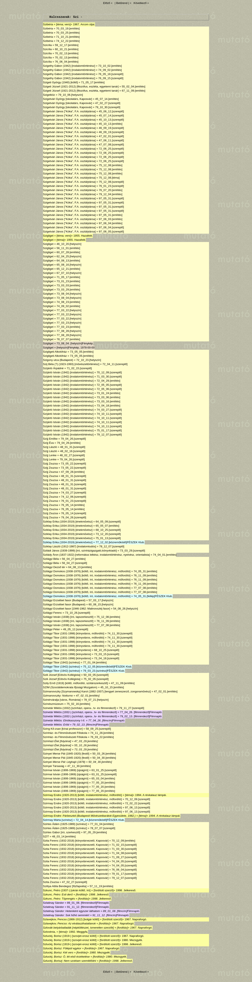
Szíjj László (50, 447)
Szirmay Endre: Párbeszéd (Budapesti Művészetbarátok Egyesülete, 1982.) (89, 815)
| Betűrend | (122, 3)
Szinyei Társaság (53, 766)
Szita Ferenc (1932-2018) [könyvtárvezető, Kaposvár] (76, 840)
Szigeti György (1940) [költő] (60, 82)
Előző (107, 3)
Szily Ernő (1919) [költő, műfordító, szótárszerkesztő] (75, 683)
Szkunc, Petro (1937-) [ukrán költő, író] (67, 890)
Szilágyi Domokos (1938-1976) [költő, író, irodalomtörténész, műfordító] (87, 571)
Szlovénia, (49, 931)
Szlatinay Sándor (53, 902)
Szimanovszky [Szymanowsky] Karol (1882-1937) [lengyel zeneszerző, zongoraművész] (97, 691)
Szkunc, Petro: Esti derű (58, 894)
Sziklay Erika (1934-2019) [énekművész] (68, 521)
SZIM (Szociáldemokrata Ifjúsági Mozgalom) (70, 687)
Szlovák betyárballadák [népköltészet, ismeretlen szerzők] (78, 927)
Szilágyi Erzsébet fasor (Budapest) (64, 600)
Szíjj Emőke (50, 438)
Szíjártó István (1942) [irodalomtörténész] (68, 372)
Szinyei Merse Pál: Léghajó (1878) (64, 761)
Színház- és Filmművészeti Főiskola (65, 732)
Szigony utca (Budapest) (58, 360)
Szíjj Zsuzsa (50, 471)
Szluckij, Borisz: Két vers (58, 952)
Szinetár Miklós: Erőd (56, 724)
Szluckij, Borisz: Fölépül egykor (62, 948)
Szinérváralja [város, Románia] (62, 699)
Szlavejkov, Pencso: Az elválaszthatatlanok (69, 923)
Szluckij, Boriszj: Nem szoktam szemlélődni (69, 960)
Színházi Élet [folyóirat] (57, 741)
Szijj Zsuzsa (50, 463)
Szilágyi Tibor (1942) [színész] (61, 662)
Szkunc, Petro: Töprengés (59, 898)
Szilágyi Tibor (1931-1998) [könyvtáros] (67, 650)
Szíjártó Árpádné (53, 368)
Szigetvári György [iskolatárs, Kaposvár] (67, 98)
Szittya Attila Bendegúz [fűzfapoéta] (65, 886)
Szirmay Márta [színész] (57, 819)
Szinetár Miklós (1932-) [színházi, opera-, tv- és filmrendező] (80, 712)
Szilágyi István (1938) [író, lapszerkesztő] (68, 616)
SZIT (46, 836)
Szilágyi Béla (51, 558)
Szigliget (48, 235)
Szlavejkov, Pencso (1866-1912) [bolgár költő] (71, 919)
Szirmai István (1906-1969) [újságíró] (65, 770)
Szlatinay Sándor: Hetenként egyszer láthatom (71, 911)
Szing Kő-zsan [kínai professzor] (63, 728)
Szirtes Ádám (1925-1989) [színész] (65, 824)
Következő (140, 3)
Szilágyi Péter (51, 629)
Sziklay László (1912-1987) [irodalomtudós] (69, 546)
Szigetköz (49, 94)
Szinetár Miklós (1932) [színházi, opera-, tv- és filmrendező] (79, 708)
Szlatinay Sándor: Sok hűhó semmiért (66, 915)
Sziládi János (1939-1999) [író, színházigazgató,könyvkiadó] (80, 550)
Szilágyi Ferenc (52, 612)
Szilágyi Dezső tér (54, 567)
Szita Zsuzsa (51, 882)
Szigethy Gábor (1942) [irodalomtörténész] (69, 65)
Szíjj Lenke (49, 455)
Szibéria (48, 24)
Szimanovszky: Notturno (58, 695)
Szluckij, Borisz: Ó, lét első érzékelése (66, 956)
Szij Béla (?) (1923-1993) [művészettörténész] (71, 364)
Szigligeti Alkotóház (55, 351)
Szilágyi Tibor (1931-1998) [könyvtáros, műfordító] (73, 633)
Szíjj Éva (48, 442)
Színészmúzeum (53, 703)
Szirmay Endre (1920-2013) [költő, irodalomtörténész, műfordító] (82, 795)
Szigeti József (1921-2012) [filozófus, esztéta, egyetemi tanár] (81, 86)
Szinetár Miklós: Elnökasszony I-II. (64, 720)
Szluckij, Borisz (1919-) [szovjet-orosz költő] (70, 935)
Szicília (47, 45)
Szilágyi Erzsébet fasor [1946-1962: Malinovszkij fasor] (76, 608)
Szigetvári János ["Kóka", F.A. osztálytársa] (69, 111)
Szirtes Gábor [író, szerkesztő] (61, 832)
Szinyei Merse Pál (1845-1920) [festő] (66, 753)
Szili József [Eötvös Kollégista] (61, 674)
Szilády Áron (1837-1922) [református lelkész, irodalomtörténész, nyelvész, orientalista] (96, 554)
